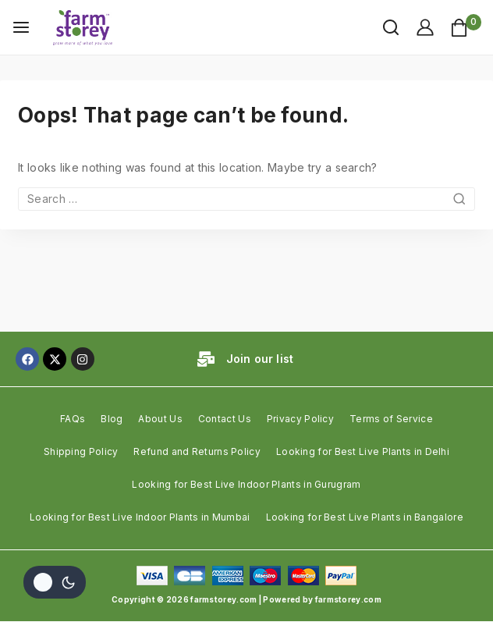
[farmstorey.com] (84, 28)
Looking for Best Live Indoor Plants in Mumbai (140, 517)
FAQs (72, 419)
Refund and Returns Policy (197, 451)
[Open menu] (21, 27)
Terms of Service (391, 419)
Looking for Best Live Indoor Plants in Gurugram (246, 484)
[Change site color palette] (54, 582)
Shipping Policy (81, 451)
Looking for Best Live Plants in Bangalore (364, 517)
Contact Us (224, 419)
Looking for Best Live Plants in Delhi (362, 451)
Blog (111, 419)
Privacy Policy (300, 419)
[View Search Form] (383, 27)
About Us (160, 419)
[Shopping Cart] (465, 28)
